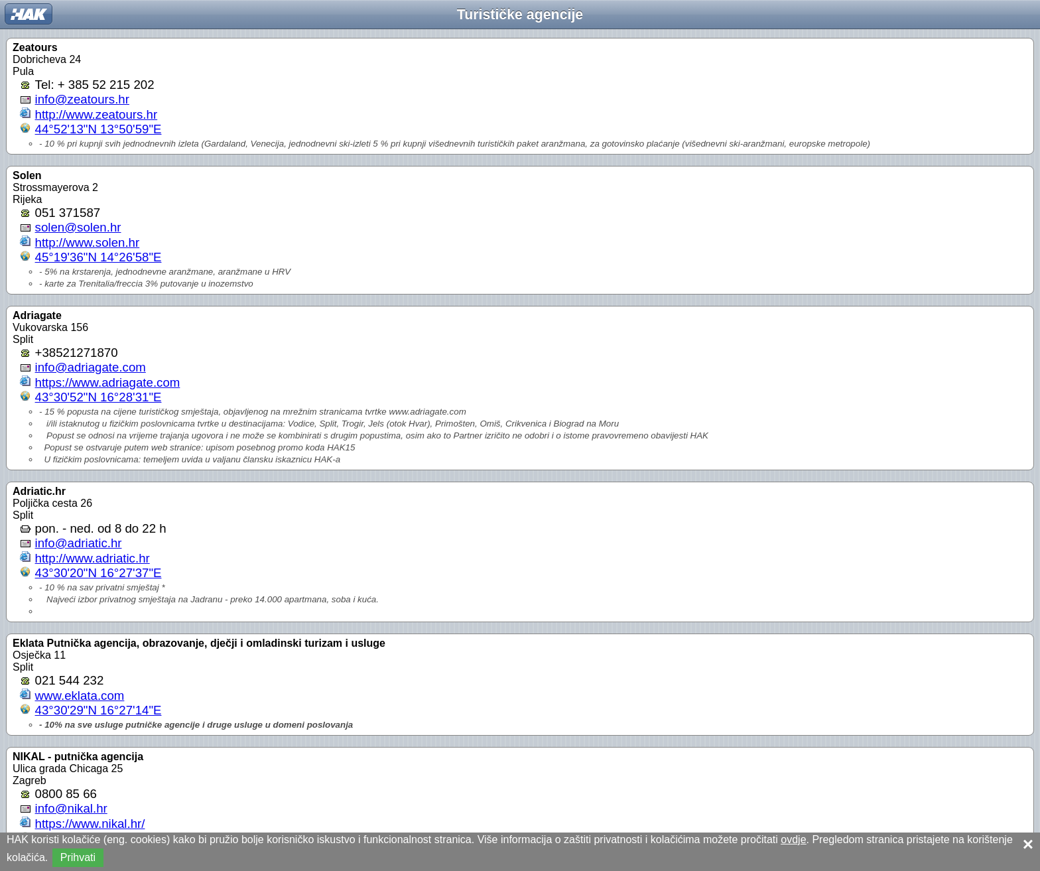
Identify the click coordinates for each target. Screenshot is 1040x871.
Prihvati (78, 857)
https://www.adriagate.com (107, 382)
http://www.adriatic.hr (92, 558)
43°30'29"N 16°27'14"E (98, 710)
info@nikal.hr (71, 808)
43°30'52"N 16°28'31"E (98, 397)
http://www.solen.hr (87, 242)
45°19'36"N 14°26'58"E (98, 257)
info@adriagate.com (90, 367)
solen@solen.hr (78, 227)
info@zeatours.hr (82, 99)
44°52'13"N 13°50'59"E (98, 129)
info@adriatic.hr (78, 543)
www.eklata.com (80, 696)
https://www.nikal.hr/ (90, 824)
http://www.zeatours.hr (96, 114)
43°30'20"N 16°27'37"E (98, 573)
